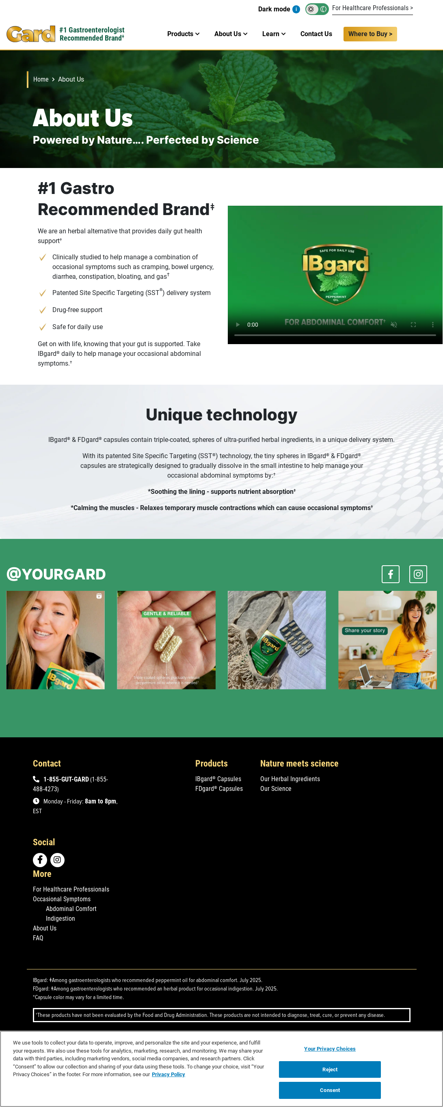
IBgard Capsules (218, 779)
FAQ (38, 938)
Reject (329, 1069)
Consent (330, 1090)
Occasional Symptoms (62, 899)
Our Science (276, 789)
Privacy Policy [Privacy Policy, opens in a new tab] (168, 1074)
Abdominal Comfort (71, 909)
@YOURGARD (56, 574)
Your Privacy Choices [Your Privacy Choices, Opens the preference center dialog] (330, 1049)
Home (41, 79)
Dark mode (274, 9)
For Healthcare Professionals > (372, 8)
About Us (44, 928)
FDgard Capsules (219, 789)
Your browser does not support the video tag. (335, 275)
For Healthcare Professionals (71, 889)
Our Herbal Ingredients (290, 779)
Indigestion (60, 918)
